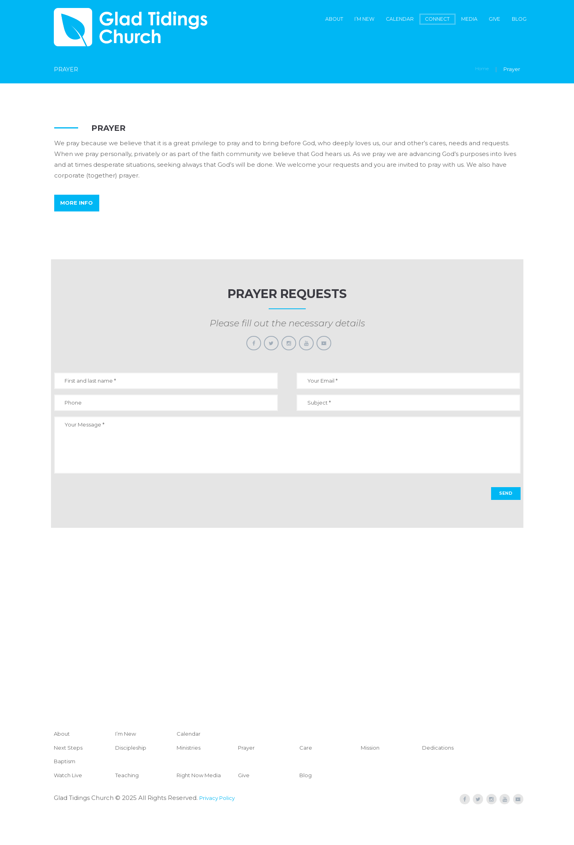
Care (306, 773)
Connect (413, 20)
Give (485, 20)
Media (453, 20)
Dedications (440, 773)
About (283, 20)
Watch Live (70, 800)
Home (480, 70)
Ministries (190, 773)
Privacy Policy (219, 823)
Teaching (129, 800)
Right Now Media (203, 800)
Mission (372, 773)
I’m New (322, 20)
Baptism (66, 787)
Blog (516, 20)
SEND (504, 518)
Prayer (248, 773)
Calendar (366, 20)
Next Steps (70, 773)
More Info (81, 209)
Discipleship (133, 773)
